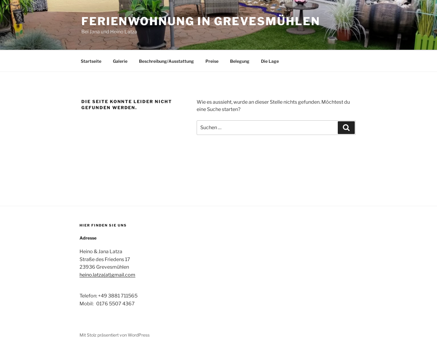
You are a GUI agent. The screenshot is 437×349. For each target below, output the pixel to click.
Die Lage (270, 61)
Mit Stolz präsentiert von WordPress (115, 334)
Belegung (239, 61)
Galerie (120, 61)
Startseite (91, 61)
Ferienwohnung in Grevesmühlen (200, 21)
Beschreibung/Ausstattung (166, 61)
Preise (211, 61)
